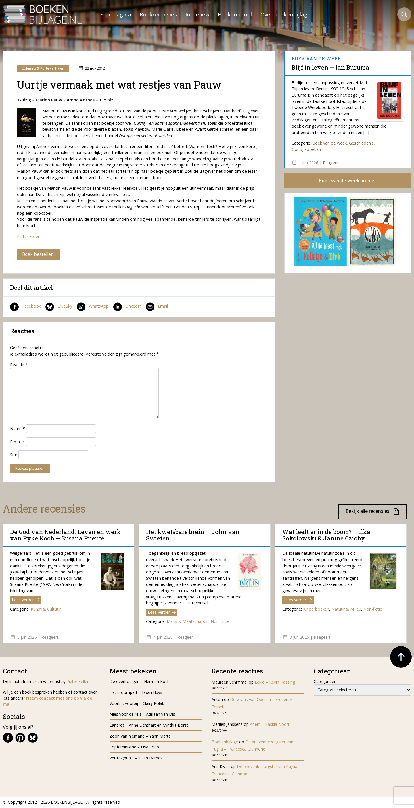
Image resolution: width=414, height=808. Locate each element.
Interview (197, 14)
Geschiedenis (361, 143)
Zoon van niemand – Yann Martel (141, 736)
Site (13, 455)
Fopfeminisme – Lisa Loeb (134, 747)
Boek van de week (329, 143)
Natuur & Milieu (346, 609)
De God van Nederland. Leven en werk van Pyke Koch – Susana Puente (65, 535)
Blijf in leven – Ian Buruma (330, 67)
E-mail (17, 442)
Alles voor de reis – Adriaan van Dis (142, 714)
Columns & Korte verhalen (43, 68)
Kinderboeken (316, 609)
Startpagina (115, 14)
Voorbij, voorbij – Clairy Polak (137, 703)
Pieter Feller (28, 236)
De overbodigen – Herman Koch (140, 681)
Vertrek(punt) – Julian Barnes (136, 758)
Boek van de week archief (347, 181)
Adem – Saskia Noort (270, 724)
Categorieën (325, 681)
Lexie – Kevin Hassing (275, 682)
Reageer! (331, 162)
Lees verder (26, 600)
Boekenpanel (235, 14)
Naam (17, 428)
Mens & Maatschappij (187, 621)
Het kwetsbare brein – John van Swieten (192, 535)
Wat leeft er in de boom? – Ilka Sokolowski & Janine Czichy (326, 535)
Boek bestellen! (38, 254)
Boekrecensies (158, 14)
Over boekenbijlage (285, 14)
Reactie (19, 365)
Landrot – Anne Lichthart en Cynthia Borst (149, 725)
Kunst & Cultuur (46, 609)
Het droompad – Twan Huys (136, 692)
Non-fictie (220, 621)
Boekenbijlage (225, 742)
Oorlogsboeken (306, 149)
